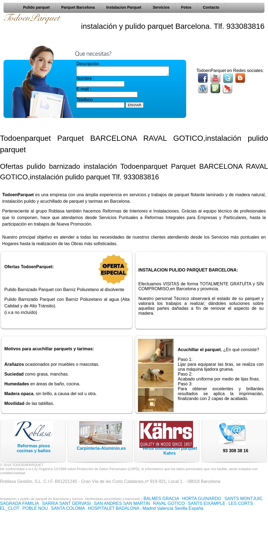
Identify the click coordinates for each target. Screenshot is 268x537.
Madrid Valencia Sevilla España (172, 508)
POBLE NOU (35, 508)
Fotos (186, 7)
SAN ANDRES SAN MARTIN (122, 503)
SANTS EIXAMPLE (206, 503)
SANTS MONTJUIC (244, 498)
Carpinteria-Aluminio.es (101, 448)
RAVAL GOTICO (169, 503)
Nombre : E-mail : (100, 85)
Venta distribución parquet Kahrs (169, 450)
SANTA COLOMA (68, 508)
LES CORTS (241, 503)
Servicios (161, 7)
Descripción (87, 63)
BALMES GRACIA (161, 498)
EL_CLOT (9, 508)
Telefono (84, 101)
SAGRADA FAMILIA (19, 503)
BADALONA (127, 508)
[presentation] (117, 120)
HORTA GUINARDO (201, 498)
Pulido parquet (36, 7)
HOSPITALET (101, 508)
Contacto (211, 7)
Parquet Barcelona (78, 7)
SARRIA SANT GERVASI (66, 503)
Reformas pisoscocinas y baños (34, 448)
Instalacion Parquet (123, 7)
